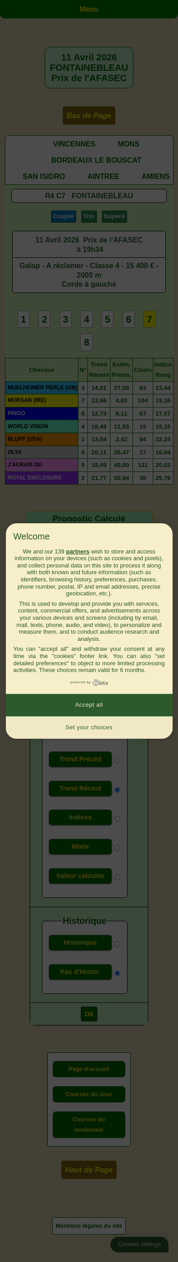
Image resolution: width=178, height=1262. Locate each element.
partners (77, 551)
